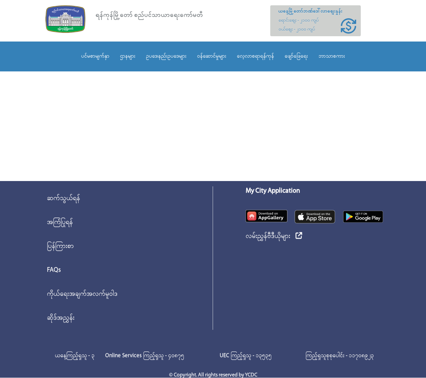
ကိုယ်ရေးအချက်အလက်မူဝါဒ (82, 294)
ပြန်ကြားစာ (60, 246)
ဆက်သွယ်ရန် (63, 198)
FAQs (54, 270)
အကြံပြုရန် (60, 222)
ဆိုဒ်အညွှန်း (61, 318)
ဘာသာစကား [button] (332, 56)
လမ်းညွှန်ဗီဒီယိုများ (274, 236)
